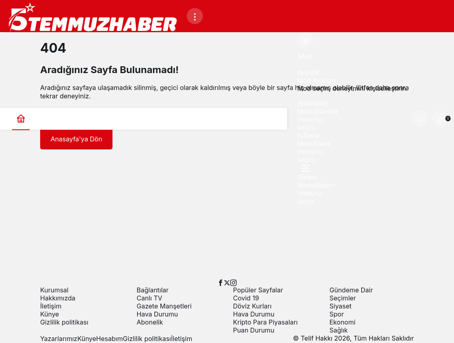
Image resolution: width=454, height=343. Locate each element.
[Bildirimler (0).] (440, 118)
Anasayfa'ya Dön (76, 139)
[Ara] (420, 118)
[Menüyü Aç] (195, 16)
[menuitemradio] (305, 107)
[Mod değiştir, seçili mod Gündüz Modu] (305, 40)
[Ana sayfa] (21, 119)
